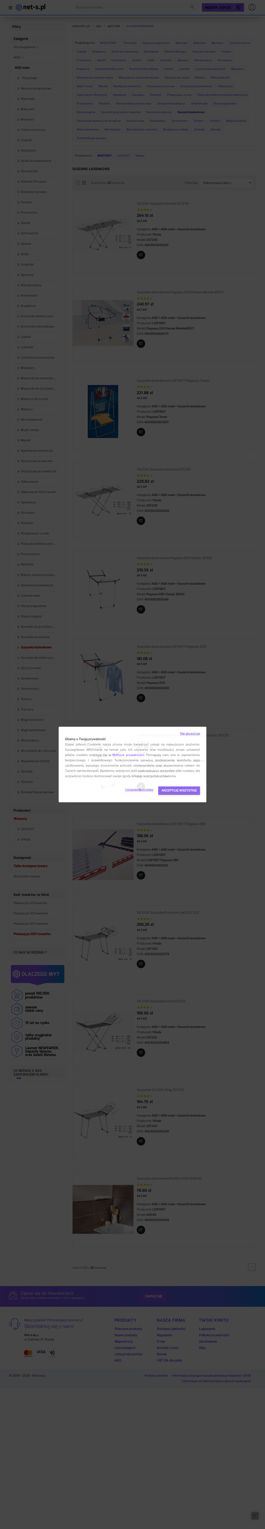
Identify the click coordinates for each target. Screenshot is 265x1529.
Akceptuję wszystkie (179, 790)
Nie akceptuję (190, 734)
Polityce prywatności (128, 755)
